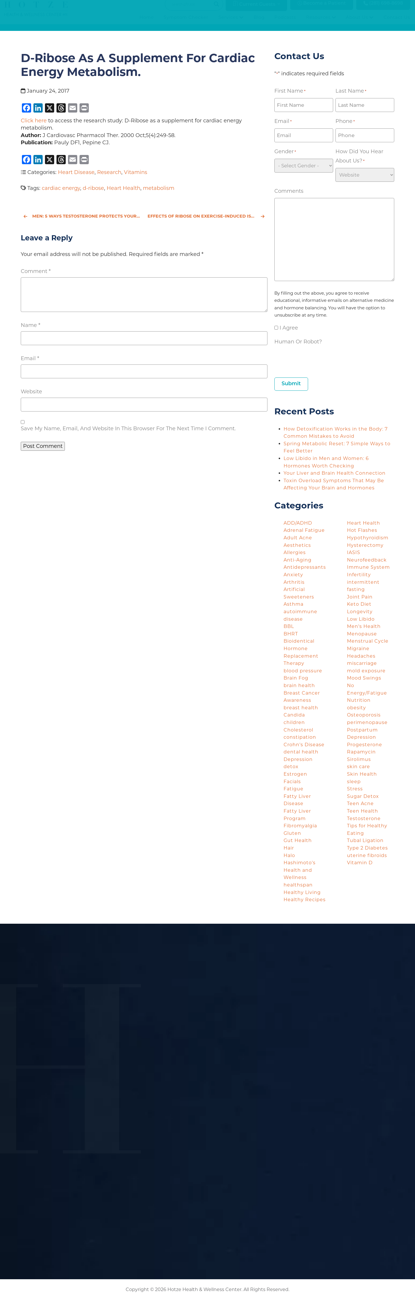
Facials (292, 781)
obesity (356, 707)
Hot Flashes (362, 530)
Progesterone (364, 744)
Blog (259, 23)
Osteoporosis (364, 715)
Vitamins (135, 172)
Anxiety (293, 574)
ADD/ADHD (298, 523)
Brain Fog (296, 678)
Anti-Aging (298, 560)
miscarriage (362, 663)
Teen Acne (360, 803)
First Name (289, 91)
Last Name (350, 91)
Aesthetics (297, 545)
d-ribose (93, 188)
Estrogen (295, 774)
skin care (358, 766)
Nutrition (359, 700)
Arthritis (294, 582)
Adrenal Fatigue (304, 530)
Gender (285, 151)
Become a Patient (321, 9)
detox (291, 766)
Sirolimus (359, 759)
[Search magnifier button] (216, 10)
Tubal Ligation (365, 840)
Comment (36, 271)
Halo (289, 855)
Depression (298, 759)
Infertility (359, 574)
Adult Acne (298, 537)
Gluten (292, 833)
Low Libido (361, 619)
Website (31, 391)
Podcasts (285, 23)
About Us (359, 23)
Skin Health (362, 774)
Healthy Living (302, 892)
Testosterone (364, 818)
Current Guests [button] (254, 10)
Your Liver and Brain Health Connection (335, 473)
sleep (354, 781)
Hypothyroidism (367, 537)
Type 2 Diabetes (367, 848)
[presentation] (318, 360)
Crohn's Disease (304, 744)
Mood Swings (364, 678)
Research (109, 172)
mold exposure (366, 671)
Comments (288, 191)
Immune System (368, 567)
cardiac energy (61, 188)
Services (231, 23)
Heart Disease (76, 172)
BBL (289, 626)
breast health (301, 707)
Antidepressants (305, 567)
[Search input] (191, 10)
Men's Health (364, 626)
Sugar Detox (363, 796)
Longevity (360, 611)
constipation (300, 737)
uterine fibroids (367, 855)
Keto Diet (359, 604)
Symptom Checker (186, 23)
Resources (321, 23)
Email (30, 358)
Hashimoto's (300, 862)
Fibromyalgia (300, 825)
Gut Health (298, 840)
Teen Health (362, 811)
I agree (289, 328)
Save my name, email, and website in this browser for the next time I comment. (128, 428)
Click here (34, 120)
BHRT (291, 634)
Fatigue (293, 789)
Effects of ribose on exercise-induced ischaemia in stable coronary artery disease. (207, 216)
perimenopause (367, 722)
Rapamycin (361, 752)
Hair (289, 848)
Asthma (293, 604)
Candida (294, 715)
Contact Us (397, 23)
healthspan (298, 885)
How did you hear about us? (359, 157)
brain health (299, 685)
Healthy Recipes (305, 899)
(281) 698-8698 (383, 9)
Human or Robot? (298, 341)
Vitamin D (360, 862)
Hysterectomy (365, 545)
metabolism (158, 188)
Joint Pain (360, 597)
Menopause (362, 634)
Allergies (295, 552)
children (294, 722)
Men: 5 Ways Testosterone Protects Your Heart (82, 216)
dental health (301, 752)
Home (146, 23)
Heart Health (123, 188)
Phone (345, 121)
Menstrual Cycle (367, 641)
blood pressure (303, 671)
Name (30, 325)
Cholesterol (298, 730)
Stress (355, 789)
